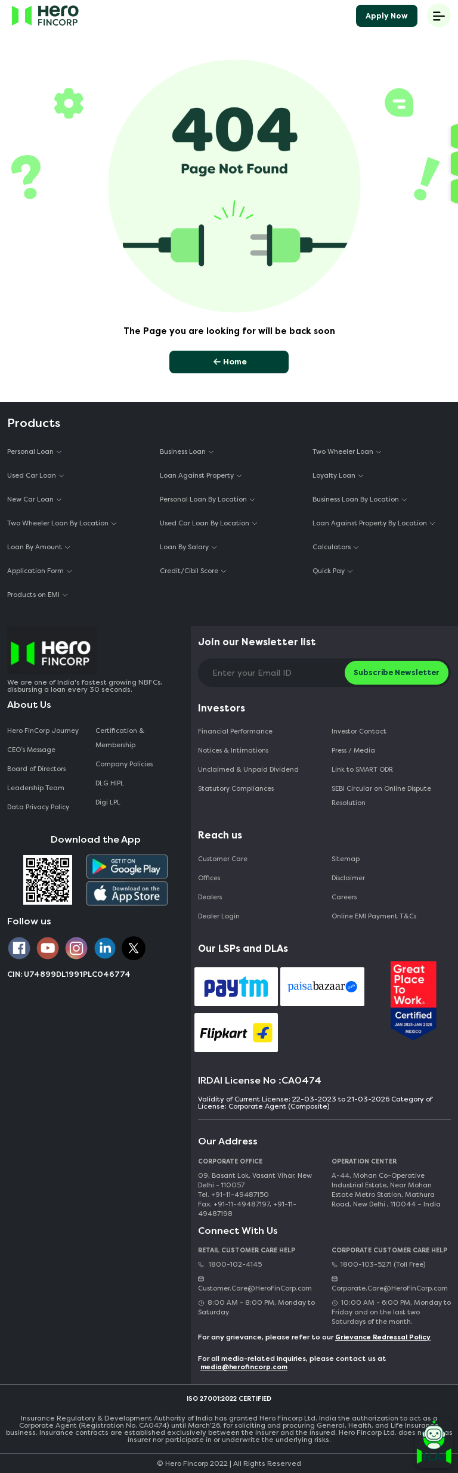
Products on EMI (33, 595)
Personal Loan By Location (203, 499)
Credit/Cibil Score (189, 571)
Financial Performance (235, 731)
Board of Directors (36, 769)
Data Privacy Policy (38, 807)
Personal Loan (30, 452)
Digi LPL (108, 802)
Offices (209, 878)
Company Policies (124, 764)
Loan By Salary (184, 547)
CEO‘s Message (31, 750)
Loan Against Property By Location (369, 523)
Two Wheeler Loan (342, 452)
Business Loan (183, 452)
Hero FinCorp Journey (43, 731)
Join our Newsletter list (257, 642)
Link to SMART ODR (362, 769)
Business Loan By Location (355, 499)
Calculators (331, 547)
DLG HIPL (110, 783)
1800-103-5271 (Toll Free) (378, 1264)
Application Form (35, 571)
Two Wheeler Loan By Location (58, 523)
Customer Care (222, 859)
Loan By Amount (34, 547)
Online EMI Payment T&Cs (374, 916)
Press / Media (353, 750)
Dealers (210, 897)
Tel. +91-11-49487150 (233, 1195)
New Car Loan (30, 499)
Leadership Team (35, 788)
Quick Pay (328, 571)
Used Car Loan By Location (204, 523)
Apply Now (387, 15)
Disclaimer (348, 878)
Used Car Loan (31, 475)
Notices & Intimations (233, 750)
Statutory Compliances (236, 789)
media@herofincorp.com (243, 1367)
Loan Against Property (197, 475)
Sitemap (346, 859)
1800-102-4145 (230, 1264)
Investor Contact (359, 731)
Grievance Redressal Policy (383, 1337)
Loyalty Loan (333, 475)
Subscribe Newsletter (397, 672)
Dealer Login (219, 916)
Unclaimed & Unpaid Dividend (248, 769)
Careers (344, 897)
